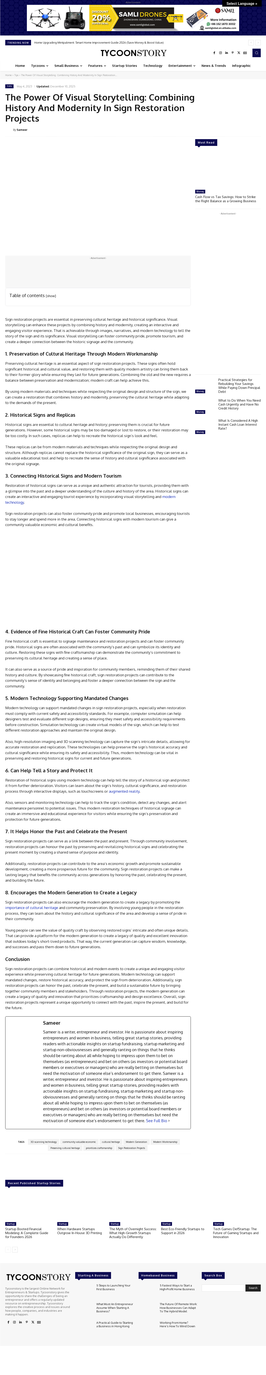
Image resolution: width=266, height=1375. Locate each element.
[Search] (253, 1288)
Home (8, 75)
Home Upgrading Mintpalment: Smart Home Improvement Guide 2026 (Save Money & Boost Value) (99, 42)
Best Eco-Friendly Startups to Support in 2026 (182, 1231)
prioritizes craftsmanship (99, 1148)
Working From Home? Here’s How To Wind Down (177, 1324)
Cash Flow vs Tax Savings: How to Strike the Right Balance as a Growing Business (228, 199)
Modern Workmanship (165, 1141)
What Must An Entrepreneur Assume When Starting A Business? (114, 1307)
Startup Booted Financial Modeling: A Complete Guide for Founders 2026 (26, 1233)
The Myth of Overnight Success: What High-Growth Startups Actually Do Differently (132, 1233)
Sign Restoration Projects (131, 1148)
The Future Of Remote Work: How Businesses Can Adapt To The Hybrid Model (178, 1307)
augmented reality (123, 791)
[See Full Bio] (169, 1121)
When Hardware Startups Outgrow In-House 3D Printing (79, 1231)
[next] (258, 42)
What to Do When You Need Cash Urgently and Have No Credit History (239, 404)
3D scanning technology (44, 1141)
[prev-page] (8, 1250)
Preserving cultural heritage (65, 1148)
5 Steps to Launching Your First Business (113, 1286)
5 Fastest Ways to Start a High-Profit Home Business (177, 1286)
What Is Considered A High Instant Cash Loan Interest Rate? (238, 424)
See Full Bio (156, 1120)
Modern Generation (136, 1141)
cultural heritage (111, 1141)
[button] (256, 53)
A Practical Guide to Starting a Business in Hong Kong (114, 1324)
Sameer (22, 129)
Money (200, 191)
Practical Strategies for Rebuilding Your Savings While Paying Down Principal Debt (239, 385)
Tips (16, 75)
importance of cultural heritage (31, 907)
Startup (11, 1223)
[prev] (251, 42)
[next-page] (15, 1250)
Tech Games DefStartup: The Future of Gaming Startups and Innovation (236, 1233)
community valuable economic (79, 1141)
